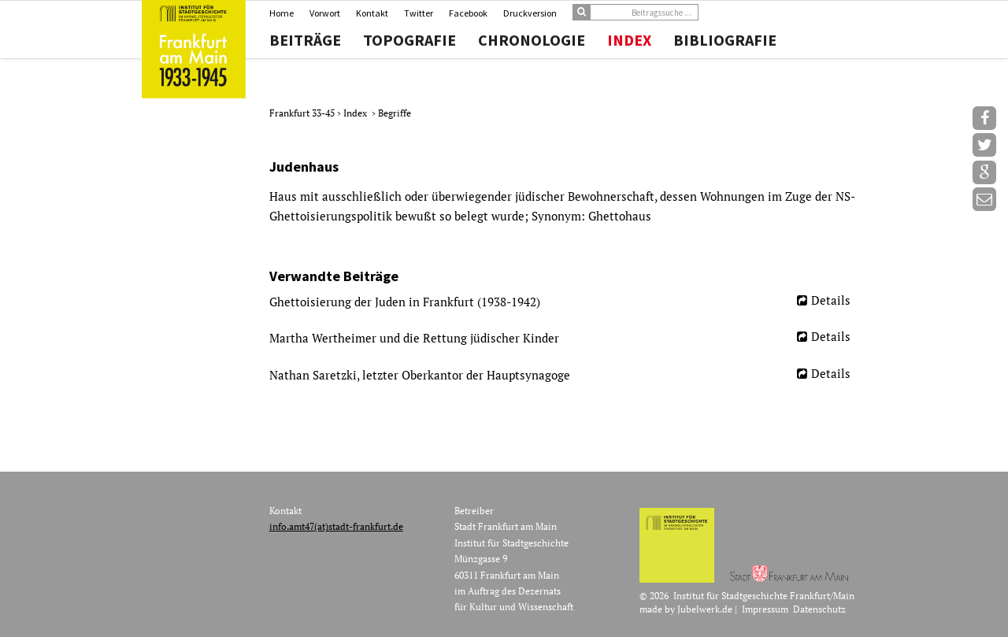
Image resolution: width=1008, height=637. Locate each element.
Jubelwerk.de (704, 609)
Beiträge (305, 40)
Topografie (409, 40)
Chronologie (531, 40)
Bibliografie (724, 40)
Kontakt (372, 13)
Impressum (765, 609)
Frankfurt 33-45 (303, 113)
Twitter (418, 13)
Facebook (468, 13)
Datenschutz (819, 609)
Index (629, 40)
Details (830, 300)
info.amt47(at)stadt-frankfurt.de (336, 526)
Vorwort (324, 13)
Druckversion (530, 13)
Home (281, 13)
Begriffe (394, 113)
